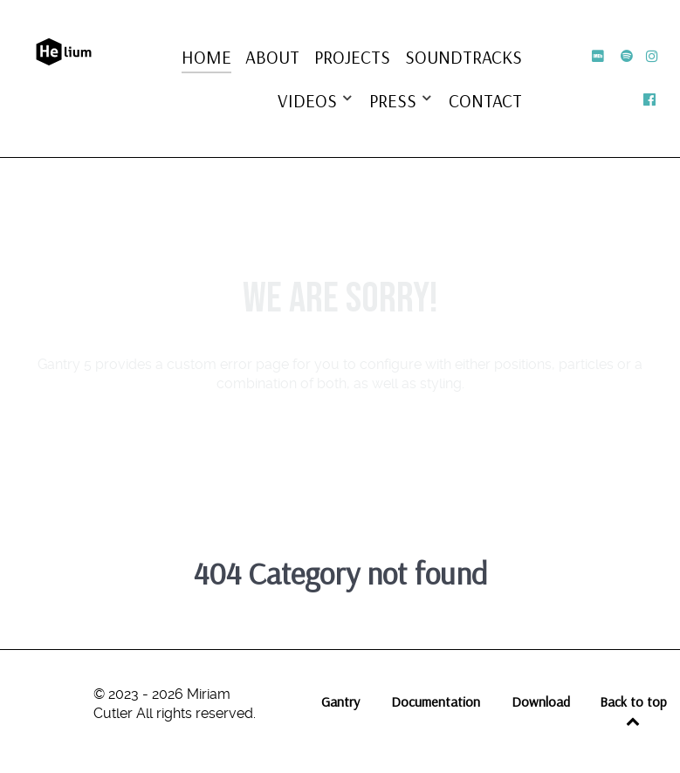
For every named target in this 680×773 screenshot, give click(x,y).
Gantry (340, 701)
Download (541, 701)
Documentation (435, 701)
